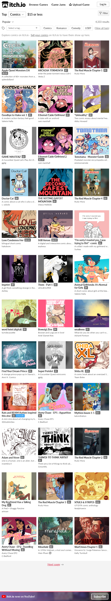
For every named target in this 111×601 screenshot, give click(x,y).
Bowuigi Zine (45, 329)
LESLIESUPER (44, 288)
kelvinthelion (80, 416)
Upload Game (79, 4)
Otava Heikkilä (45, 204)
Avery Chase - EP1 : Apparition (54, 412)
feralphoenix (80, 508)
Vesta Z (41, 76)
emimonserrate (81, 163)
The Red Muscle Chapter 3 (52, 502)
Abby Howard (80, 121)
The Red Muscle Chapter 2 (88, 457)
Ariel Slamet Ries (45, 335)
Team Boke (79, 377)
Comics (48, 28)
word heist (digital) (12, 329)
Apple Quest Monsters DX (16, 70)
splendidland (8, 79)
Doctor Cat (8, 198)
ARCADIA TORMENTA (50, 70)
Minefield (43, 546)
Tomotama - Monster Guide (89, 156)
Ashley (5, 291)
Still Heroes (44, 240)
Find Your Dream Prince (14, 371)
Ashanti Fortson (81, 335)
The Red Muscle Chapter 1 (88, 70)
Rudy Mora (79, 73)
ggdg (4, 163)
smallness (79, 329)
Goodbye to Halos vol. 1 (14, 115)
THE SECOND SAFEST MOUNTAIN (50, 200)
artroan (5, 511)
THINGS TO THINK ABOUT (53, 457)
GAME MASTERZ (11, 156)
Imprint (6, 284)
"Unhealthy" (81, 115)
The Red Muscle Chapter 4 (88, 198)
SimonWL (42, 466)
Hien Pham (43, 553)
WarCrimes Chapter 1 (86, 546)
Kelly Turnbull (80, 553)
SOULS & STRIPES (84, 502)
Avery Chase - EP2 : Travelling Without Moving (17, 548)
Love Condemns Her (12, 240)
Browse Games (38, 4)
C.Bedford (43, 422)
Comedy (75, 28)
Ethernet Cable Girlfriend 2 (52, 156)
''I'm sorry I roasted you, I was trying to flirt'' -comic (90, 242)
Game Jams (58, 4)
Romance (61, 28)
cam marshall (44, 121)
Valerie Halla (7, 121)
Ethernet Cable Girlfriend (51, 115)
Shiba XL (79, 371)
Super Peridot (45, 371)
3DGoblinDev (8, 422)
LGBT (88, 28)
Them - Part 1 (45, 284)
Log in (103, 4)
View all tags (102, 28)
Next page (54, 564)
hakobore (6, 246)
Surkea (77, 249)
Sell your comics (39, 35)
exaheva (42, 246)
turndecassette (8, 332)
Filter (103, 13)
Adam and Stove (10, 457)
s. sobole (6, 204)
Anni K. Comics (9, 377)
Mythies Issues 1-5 (84, 412)
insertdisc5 (7, 463)
